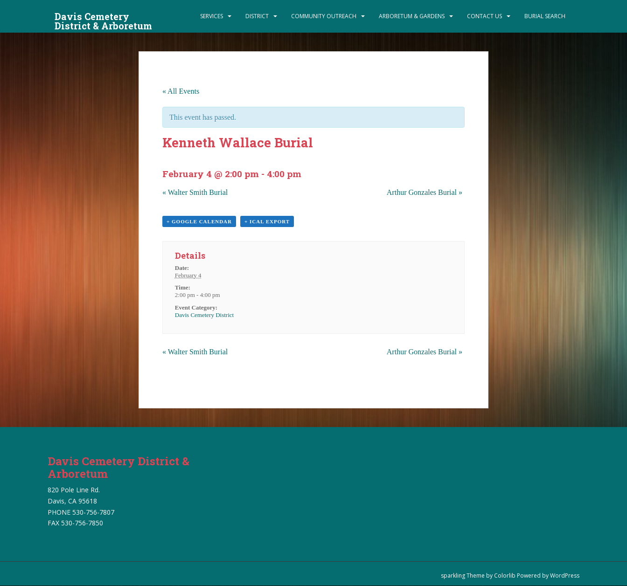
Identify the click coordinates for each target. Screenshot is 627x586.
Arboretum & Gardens (412, 16)
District (257, 16)
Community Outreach (323, 16)
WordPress (564, 575)
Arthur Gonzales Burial (424, 192)
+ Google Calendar (199, 221)
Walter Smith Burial (195, 192)
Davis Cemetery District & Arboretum (103, 19)
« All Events (180, 91)
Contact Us (484, 16)
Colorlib (505, 575)
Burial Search (544, 16)
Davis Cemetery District (204, 314)
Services (211, 16)
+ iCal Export (267, 221)
